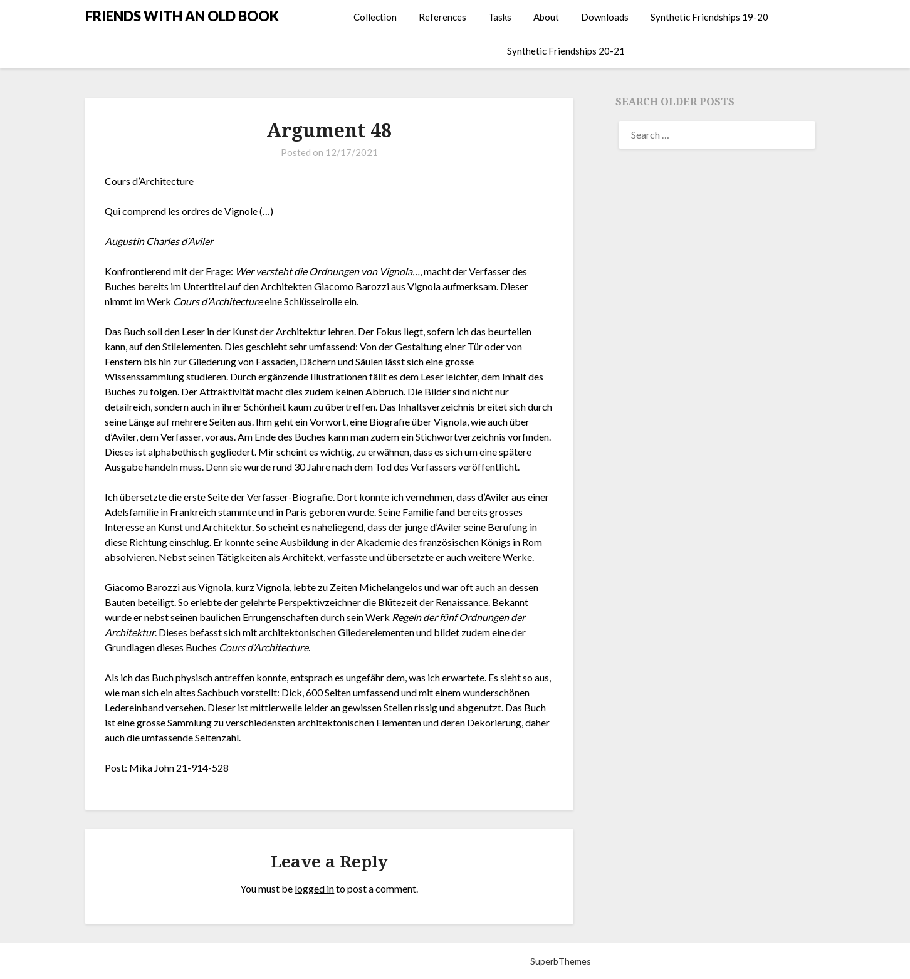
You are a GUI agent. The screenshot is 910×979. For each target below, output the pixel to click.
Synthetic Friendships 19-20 (709, 17)
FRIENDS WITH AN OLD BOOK (182, 16)
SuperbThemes (560, 961)
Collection (375, 17)
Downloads (605, 17)
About (546, 17)
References (442, 17)
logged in (314, 888)
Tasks (499, 17)
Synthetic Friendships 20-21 (566, 50)
